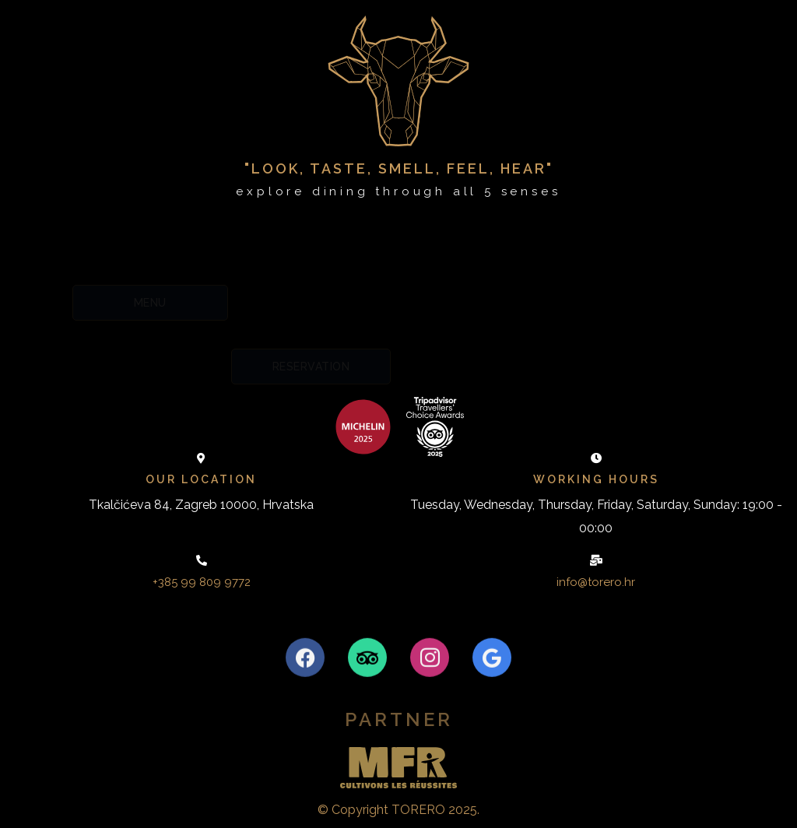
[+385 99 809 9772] (201, 560)
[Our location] (201, 458)
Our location (201, 479)
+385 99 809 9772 (202, 582)
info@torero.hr (595, 582)
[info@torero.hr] (596, 560)
